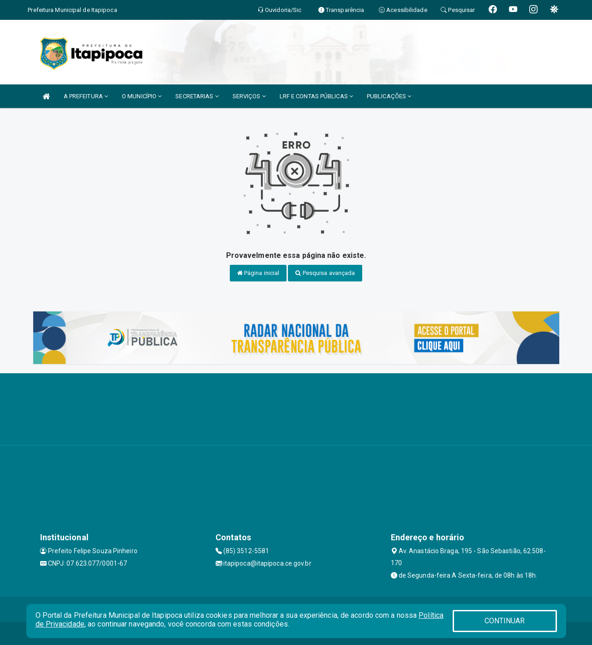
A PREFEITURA (86, 96)
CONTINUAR (504, 620)
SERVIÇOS (249, 96)
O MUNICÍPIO (141, 96)
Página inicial (258, 272)
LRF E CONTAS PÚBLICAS (316, 96)
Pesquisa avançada (325, 272)
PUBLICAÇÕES (389, 96)
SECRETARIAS (196, 96)
